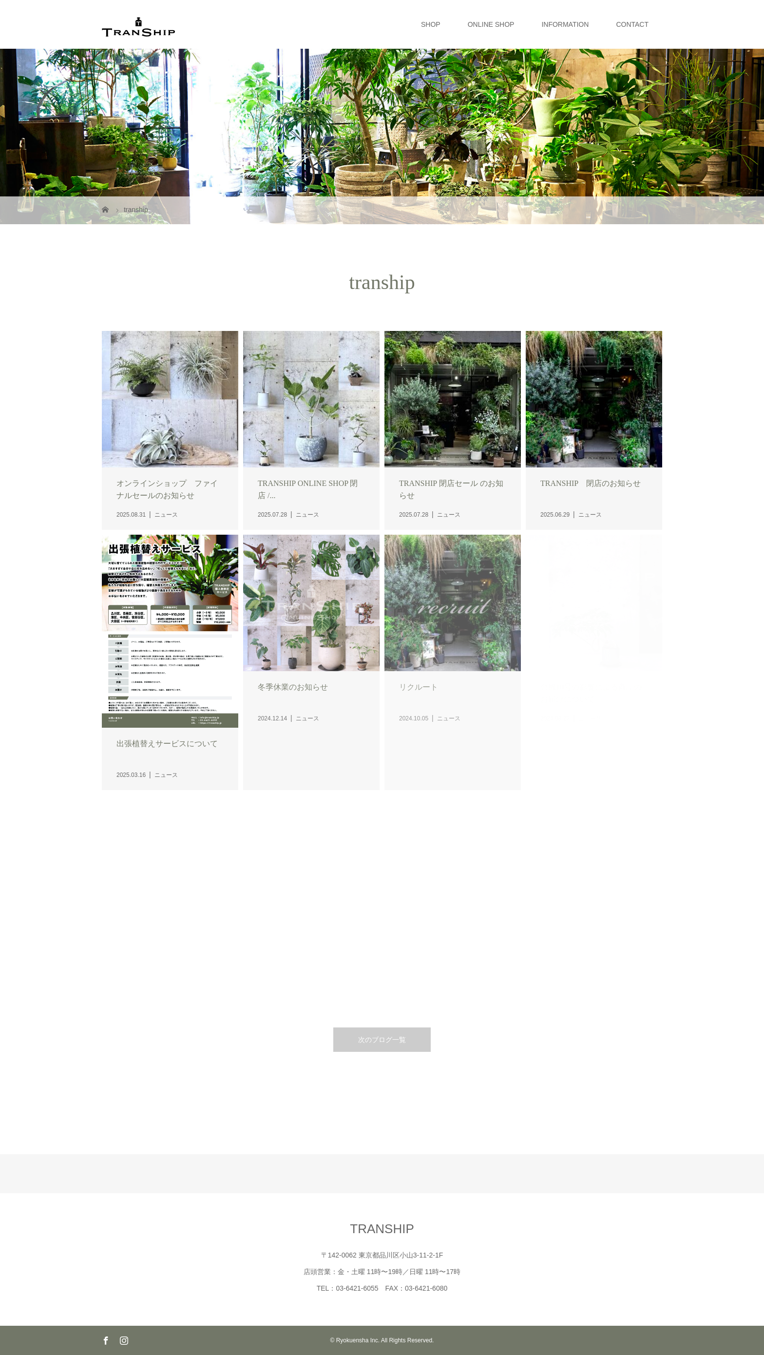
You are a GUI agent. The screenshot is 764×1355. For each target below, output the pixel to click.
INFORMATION (565, 24)
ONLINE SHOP (491, 24)
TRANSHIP (382, 1228)
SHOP (430, 24)
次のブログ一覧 (382, 1040)
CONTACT (632, 24)
